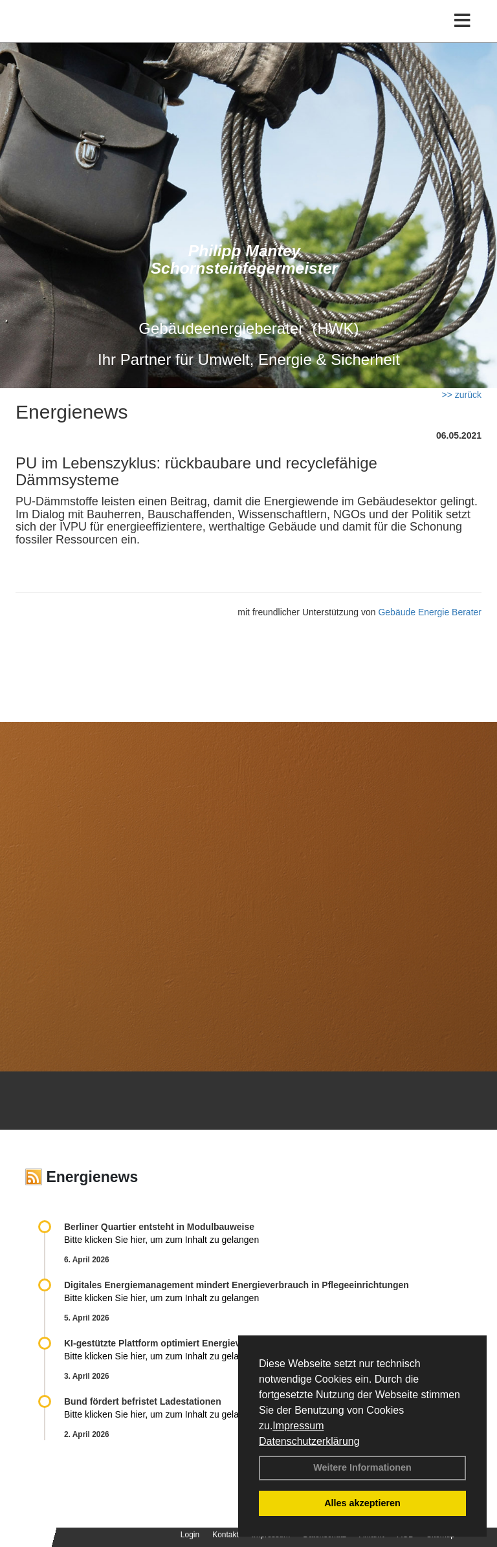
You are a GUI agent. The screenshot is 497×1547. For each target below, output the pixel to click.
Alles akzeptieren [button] (362, 1503)
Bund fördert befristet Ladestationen (142, 1401)
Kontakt (225, 1534)
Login (190, 1534)
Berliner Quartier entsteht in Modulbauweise (159, 1227)
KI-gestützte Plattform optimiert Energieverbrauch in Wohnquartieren (212, 1343)
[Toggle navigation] (462, 21)
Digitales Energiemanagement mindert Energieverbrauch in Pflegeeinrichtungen (236, 1285)
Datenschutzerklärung (309, 1441)
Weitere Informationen (362, 1467)
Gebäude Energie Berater (429, 612)
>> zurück (461, 394)
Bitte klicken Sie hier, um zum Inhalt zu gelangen (161, 1239)
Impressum (298, 1425)
